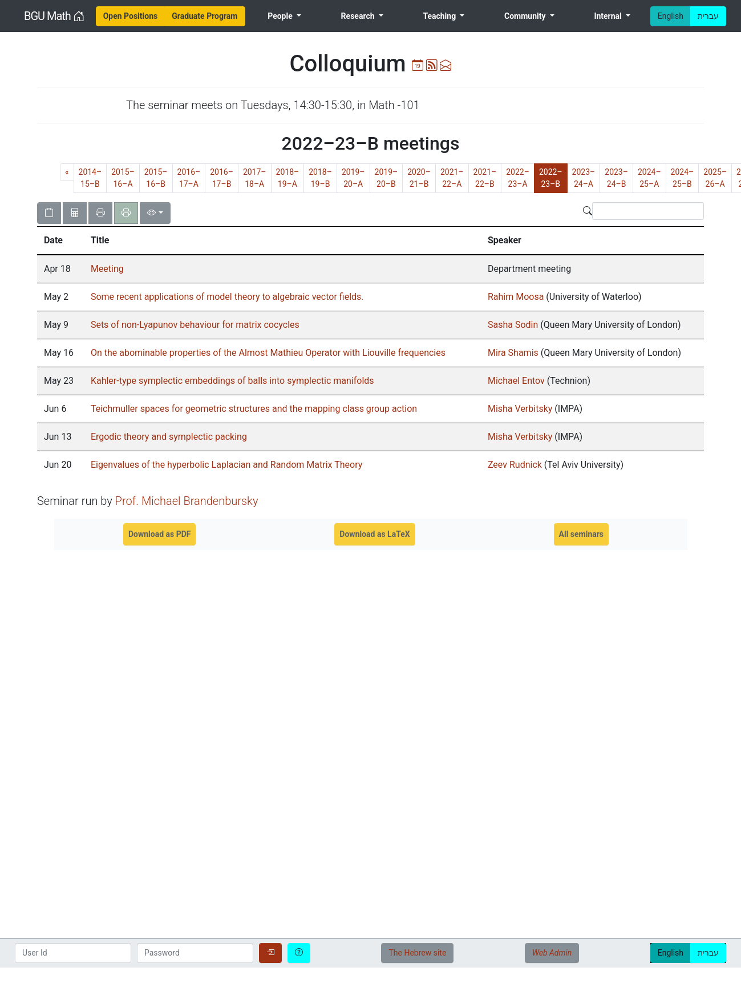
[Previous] (67, 172)
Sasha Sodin (514, 324)
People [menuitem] (281, 16)
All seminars (581, 534)
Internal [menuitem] (608, 16)
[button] (60, 240)
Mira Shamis (513, 352)
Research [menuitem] (358, 16)
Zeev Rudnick (515, 464)
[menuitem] (130, 16)
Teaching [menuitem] (440, 16)
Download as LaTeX (374, 534)
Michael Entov (516, 380)
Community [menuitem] (526, 16)
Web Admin (552, 952)
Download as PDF (159, 534)
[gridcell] (60, 269)
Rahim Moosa (516, 296)
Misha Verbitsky (520, 408)
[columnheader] (60, 240)
